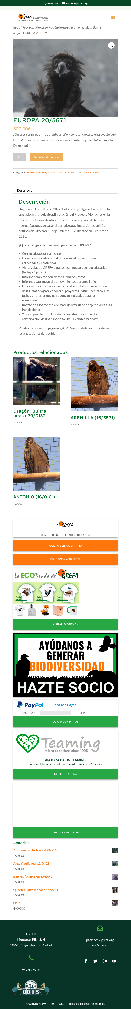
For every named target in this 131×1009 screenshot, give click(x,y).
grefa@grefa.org (100, 945)
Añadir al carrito (46, 157)
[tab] (65, 190)
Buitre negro (34, 172)
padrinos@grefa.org (100, 940)
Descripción (25, 190)
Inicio (16, 27)
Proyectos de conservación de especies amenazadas (56, 27)
